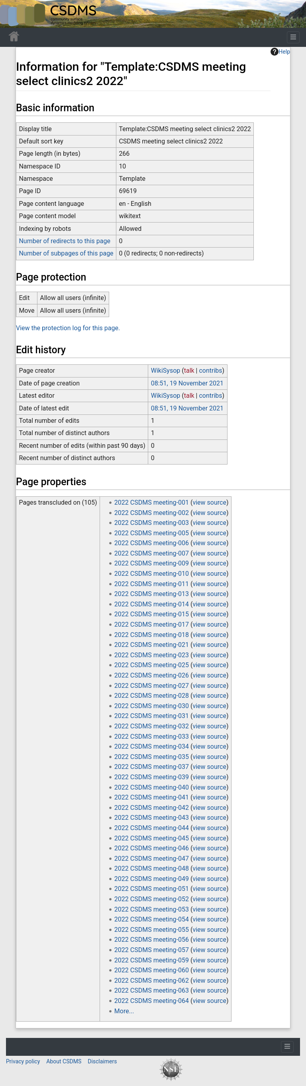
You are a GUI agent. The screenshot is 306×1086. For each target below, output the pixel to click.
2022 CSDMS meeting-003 (151, 523)
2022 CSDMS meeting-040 (151, 787)
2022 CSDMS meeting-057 (151, 950)
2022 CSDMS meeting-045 (151, 838)
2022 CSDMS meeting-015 (151, 614)
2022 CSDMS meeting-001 (151, 502)
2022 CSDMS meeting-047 (151, 858)
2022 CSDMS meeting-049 (151, 879)
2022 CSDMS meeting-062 (151, 980)
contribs (210, 370)
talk (189, 370)
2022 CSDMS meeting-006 (151, 543)
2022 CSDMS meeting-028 (151, 695)
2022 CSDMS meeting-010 (151, 573)
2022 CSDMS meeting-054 (151, 919)
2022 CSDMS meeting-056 (151, 939)
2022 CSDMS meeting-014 (151, 604)
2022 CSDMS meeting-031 (151, 716)
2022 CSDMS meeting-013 (151, 594)
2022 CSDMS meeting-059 (151, 960)
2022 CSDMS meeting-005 (151, 533)
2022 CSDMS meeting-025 (151, 665)
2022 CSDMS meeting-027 (151, 685)
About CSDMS (63, 1061)
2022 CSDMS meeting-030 (151, 706)
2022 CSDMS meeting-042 (151, 807)
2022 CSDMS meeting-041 (151, 797)
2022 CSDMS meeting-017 (151, 624)
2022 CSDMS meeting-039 (151, 777)
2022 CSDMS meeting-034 (151, 746)
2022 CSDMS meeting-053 (151, 909)
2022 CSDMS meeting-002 (151, 513)
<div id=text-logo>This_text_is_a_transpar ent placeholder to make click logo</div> (12, 14)
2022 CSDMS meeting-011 (151, 584)
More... (124, 1011)
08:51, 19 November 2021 (187, 383)
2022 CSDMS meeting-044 (151, 828)
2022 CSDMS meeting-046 (151, 848)
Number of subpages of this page (66, 253)
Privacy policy (23, 1061)
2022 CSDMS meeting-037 (151, 766)
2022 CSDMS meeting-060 (151, 970)
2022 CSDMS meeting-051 (151, 888)
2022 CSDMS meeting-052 (151, 899)
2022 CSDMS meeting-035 (151, 757)
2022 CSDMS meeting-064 (151, 1001)
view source (209, 502)
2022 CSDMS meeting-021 (151, 645)
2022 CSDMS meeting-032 (151, 726)
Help (280, 52)
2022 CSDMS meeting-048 (151, 868)
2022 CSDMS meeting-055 (151, 929)
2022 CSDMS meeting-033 (151, 736)
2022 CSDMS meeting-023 (151, 655)
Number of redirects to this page (64, 241)
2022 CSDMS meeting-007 (151, 553)
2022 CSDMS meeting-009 (151, 563)
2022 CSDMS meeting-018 (151, 635)
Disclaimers (102, 1061)
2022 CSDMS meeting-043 (151, 817)
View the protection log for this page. (68, 328)
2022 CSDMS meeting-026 (151, 675)
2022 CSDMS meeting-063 (151, 990)
